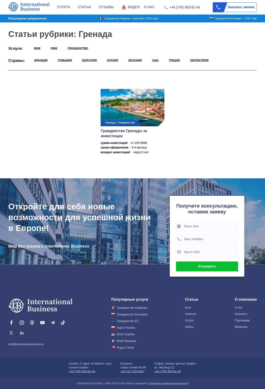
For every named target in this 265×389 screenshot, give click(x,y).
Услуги (189, 320)
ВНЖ (37, 48)
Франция (41, 60)
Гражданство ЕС (128, 321)
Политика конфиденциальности (168, 383)
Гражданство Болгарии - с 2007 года (236, 18)
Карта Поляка (126, 327)
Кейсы (189, 326)
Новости (190, 314)
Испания (135, 60)
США (155, 60)
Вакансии (241, 326)
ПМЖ (54, 48)
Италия (112, 60)
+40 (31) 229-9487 (132, 371)
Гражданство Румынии (132, 307)
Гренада (110, 123)
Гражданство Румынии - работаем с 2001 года (131, 18)
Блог (188, 307)
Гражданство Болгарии (132, 314)
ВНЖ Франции (126, 341)
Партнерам (242, 320)
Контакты (241, 314)
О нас (238, 307)
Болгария (89, 60)
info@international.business (26, 344)
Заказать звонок (233, 7)
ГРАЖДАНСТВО (78, 48)
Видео (134, 7)
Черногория (199, 60)
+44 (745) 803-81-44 (185, 7)
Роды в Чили (125, 347)
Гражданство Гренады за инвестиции (124, 133)
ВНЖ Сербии (126, 334)
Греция (174, 60)
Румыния (65, 60)
